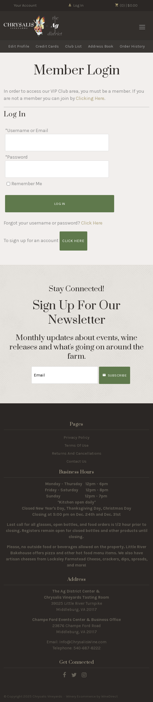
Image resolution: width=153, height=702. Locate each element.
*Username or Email (26, 130)
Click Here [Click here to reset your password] (91, 223)
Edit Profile (18, 46)
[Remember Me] (8, 183)
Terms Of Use (77, 445)
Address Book (100, 46)
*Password (16, 157)
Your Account (25, 5)
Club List (73, 46)
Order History (132, 46)
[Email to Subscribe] (64, 375)
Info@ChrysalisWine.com (82, 642)
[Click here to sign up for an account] (73, 241)
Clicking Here (90, 98)
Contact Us (76, 461)
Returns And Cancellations (76, 453)
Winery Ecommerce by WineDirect (92, 696)
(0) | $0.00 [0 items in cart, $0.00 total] (126, 5)
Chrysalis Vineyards (33, 25)
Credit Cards (47, 46)
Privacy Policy (76, 437)
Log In (76, 5)
